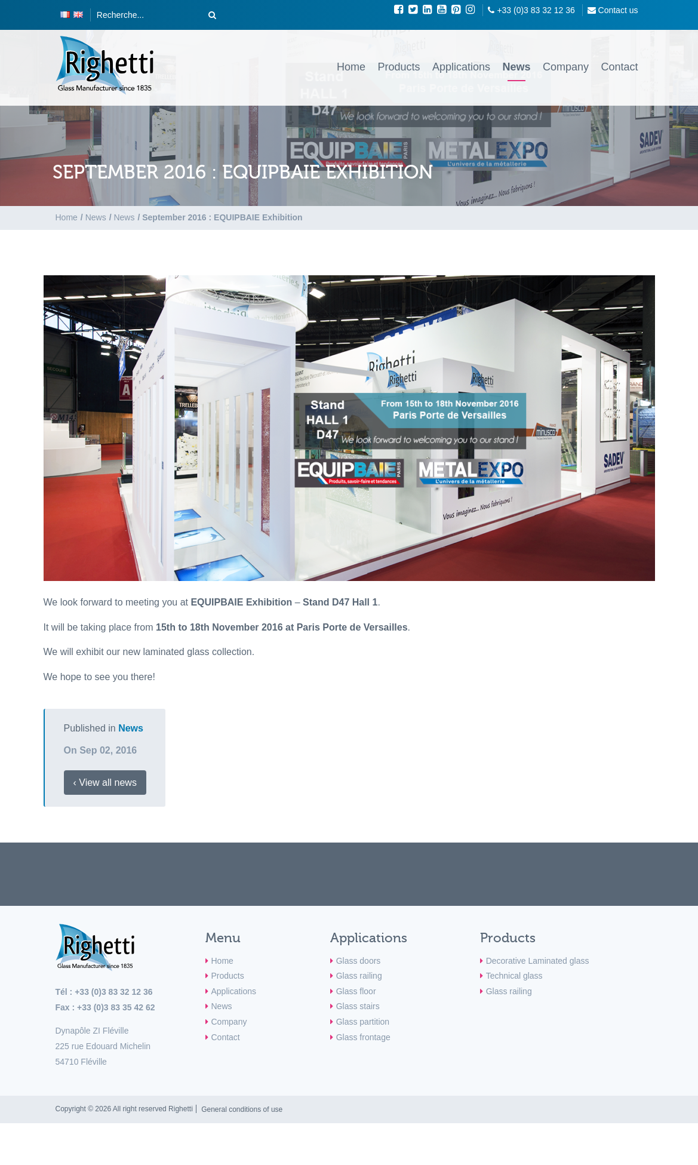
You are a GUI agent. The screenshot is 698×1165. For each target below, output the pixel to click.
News (516, 67)
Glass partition (362, 1021)
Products (398, 67)
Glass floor (356, 991)
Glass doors (358, 961)
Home (351, 67)
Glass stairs (358, 1006)
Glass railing (359, 975)
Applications (461, 67)
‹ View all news (105, 782)
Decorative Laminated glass (537, 961)
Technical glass (514, 975)
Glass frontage (363, 1037)
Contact (619, 67)
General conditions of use (241, 1109)
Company (566, 67)
